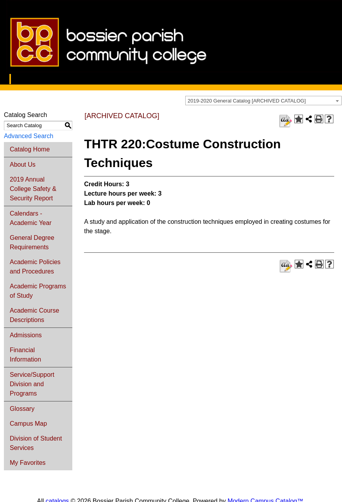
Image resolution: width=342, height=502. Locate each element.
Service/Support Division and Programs (32, 384)
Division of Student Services (36, 443)
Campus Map (28, 423)
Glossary (22, 408)
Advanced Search (28, 136)
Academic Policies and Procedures (35, 267)
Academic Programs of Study (38, 291)
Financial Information (25, 355)
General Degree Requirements (32, 242)
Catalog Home (30, 149)
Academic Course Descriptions (34, 315)
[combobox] (263, 100)
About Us (23, 164)
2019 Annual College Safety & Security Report (33, 189)
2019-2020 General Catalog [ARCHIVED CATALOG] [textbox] (247, 101)
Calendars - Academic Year (31, 218)
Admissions (26, 335)
